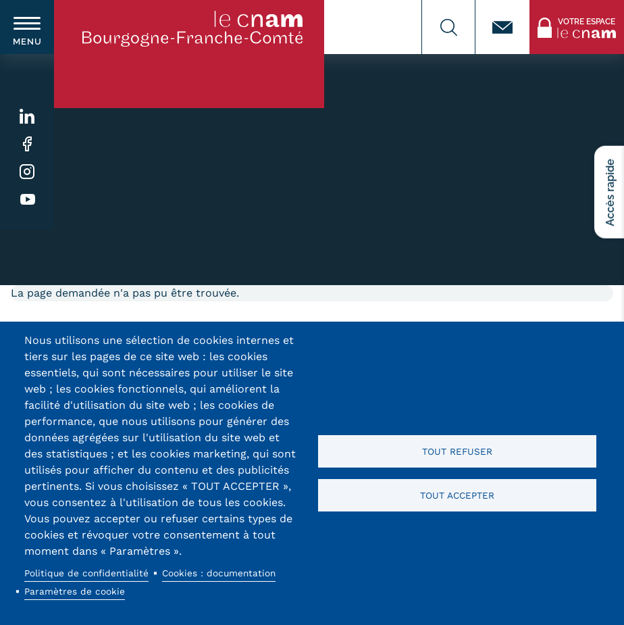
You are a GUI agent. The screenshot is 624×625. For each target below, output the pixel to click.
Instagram (27, 172)
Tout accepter (457, 495)
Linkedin (27, 116)
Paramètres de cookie (74, 591)
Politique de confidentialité (86, 573)
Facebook (27, 144)
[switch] (27, 27)
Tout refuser (457, 451)
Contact (502, 27)
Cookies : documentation (219, 573)
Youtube (27, 199)
